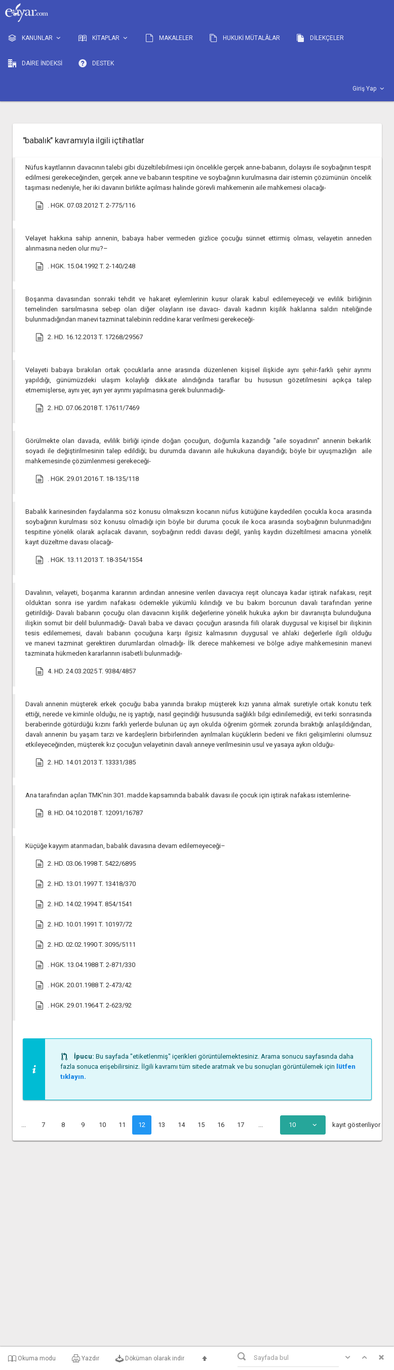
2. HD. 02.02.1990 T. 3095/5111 (85, 945)
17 (240, 1125)
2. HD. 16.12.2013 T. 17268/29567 (89, 337)
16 (220, 1125)
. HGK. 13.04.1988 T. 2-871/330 (85, 965)
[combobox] (303, 1125)
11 (122, 1125)
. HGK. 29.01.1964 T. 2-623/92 (83, 1005)
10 (102, 1125)
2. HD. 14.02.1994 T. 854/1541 (83, 904)
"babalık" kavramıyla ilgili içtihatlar (83, 140)
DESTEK (96, 63)
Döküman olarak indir (149, 1358)
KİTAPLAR (103, 38)
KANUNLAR (35, 38)
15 (201, 1125)
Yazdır (85, 1358)
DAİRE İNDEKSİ (35, 63)
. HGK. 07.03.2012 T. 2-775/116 (85, 206)
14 (181, 1125)
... (23, 1125)
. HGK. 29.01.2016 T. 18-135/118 (87, 479)
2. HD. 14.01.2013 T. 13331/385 (85, 762)
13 (161, 1125)
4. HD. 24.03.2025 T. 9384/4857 (85, 671)
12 (141, 1125)
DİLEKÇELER (320, 38)
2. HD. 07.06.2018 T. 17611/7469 (87, 408)
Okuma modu (32, 1358)
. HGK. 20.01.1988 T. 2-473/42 (83, 985)
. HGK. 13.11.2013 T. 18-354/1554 (88, 560)
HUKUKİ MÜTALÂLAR (244, 38)
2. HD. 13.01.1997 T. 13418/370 (85, 884)
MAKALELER (169, 38)
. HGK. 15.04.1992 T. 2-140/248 (85, 266)
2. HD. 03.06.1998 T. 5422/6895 (85, 864)
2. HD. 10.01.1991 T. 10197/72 (83, 924)
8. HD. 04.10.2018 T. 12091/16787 (89, 813)
